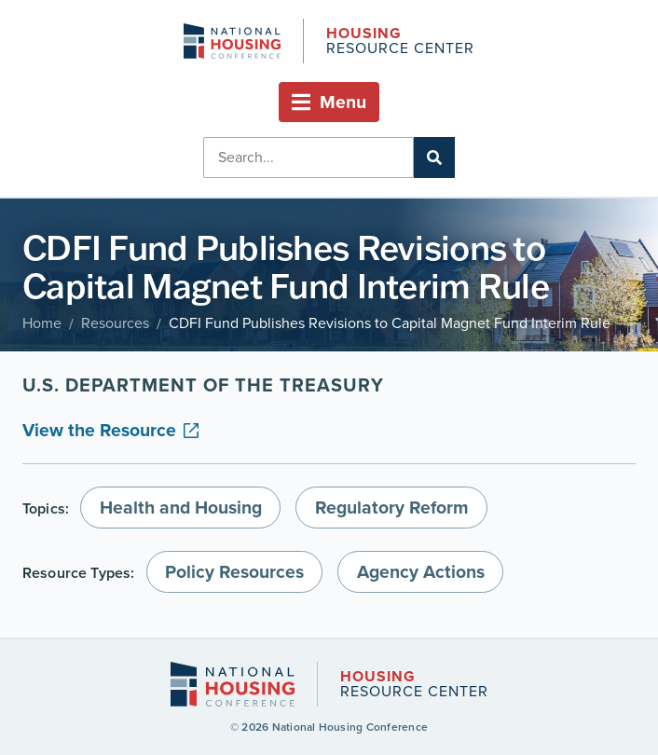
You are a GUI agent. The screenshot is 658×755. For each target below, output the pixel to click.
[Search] (434, 157)
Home (42, 323)
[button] (329, 102)
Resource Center (399, 42)
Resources (115, 323)
